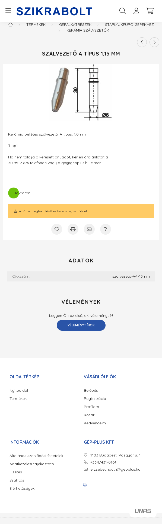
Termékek (36, 29)
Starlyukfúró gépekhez (129, 29)
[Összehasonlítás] (73, 234)
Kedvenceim (95, 428)
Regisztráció (95, 404)
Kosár (89, 420)
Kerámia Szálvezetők (87, 35)
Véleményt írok (81, 331)
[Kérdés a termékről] (105, 234)
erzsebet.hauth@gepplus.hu (115, 475)
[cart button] (149, 10)
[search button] (122, 10)
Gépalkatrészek (75, 29)
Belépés (91, 396)
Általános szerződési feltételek (36, 461)
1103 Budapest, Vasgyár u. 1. (115, 460)
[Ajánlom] (89, 234)
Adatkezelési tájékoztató (31, 469)
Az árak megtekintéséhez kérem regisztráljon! (53, 216)
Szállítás (16, 485)
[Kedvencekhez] (56, 234)
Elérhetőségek (21, 494)
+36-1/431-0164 (103, 467)
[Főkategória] (10, 29)
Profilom (91, 412)
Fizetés (15, 477)
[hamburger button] (8, 10)
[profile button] (136, 10)
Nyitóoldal (18, 396)
